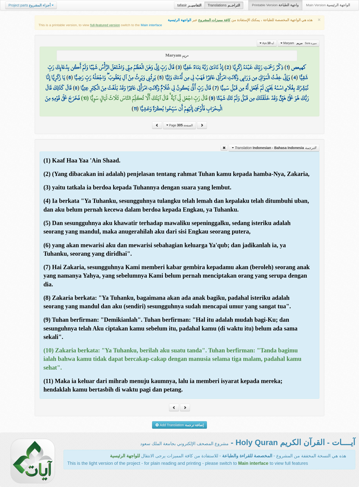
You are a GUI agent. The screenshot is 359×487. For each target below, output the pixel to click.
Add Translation (179, 425)
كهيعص (298, 67)
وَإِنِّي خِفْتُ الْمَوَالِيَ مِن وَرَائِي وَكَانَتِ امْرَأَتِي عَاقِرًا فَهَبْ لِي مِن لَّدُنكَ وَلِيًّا (227, 77)
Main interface (151, 25)
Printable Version (275, 5)
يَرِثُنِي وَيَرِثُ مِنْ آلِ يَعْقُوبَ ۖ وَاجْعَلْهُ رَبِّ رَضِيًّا (115, 77)
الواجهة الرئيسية (179, 20)
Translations (224, 5)
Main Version (328, 5)
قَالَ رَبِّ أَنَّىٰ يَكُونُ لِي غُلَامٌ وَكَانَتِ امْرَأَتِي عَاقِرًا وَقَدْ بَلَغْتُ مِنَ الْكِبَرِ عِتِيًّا (146, 87)
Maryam (298, 43)
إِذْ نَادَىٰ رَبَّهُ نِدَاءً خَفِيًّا (203, 67)
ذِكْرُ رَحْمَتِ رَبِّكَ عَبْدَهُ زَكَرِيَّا (258, 67)
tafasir (189, 5)
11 (135, 108)
